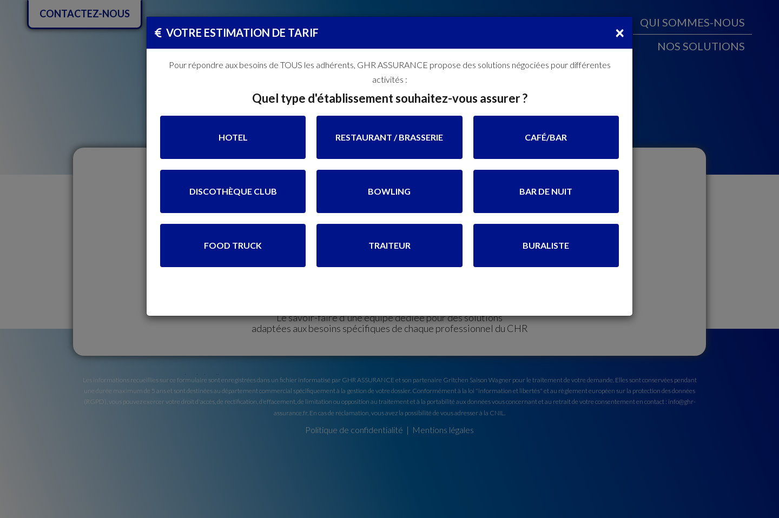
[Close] (619, 32)
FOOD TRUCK (233, 245)
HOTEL (233, 137)
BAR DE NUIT (545, 191)
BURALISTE (546, 245)
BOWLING (389, 191)
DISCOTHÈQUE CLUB (233, 191)
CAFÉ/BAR (546, 137)
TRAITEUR (389, 245)
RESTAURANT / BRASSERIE (389, 137)
